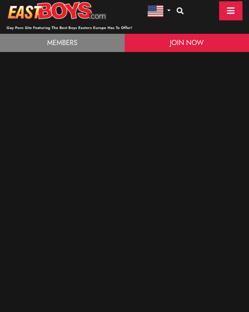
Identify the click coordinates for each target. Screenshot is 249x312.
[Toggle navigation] (231, 10)
